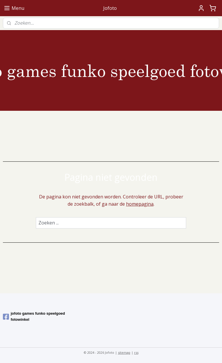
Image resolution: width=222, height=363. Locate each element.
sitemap (124, 352)
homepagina (139, 204)
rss (136, 352)
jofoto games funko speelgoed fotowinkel (34, 316)
